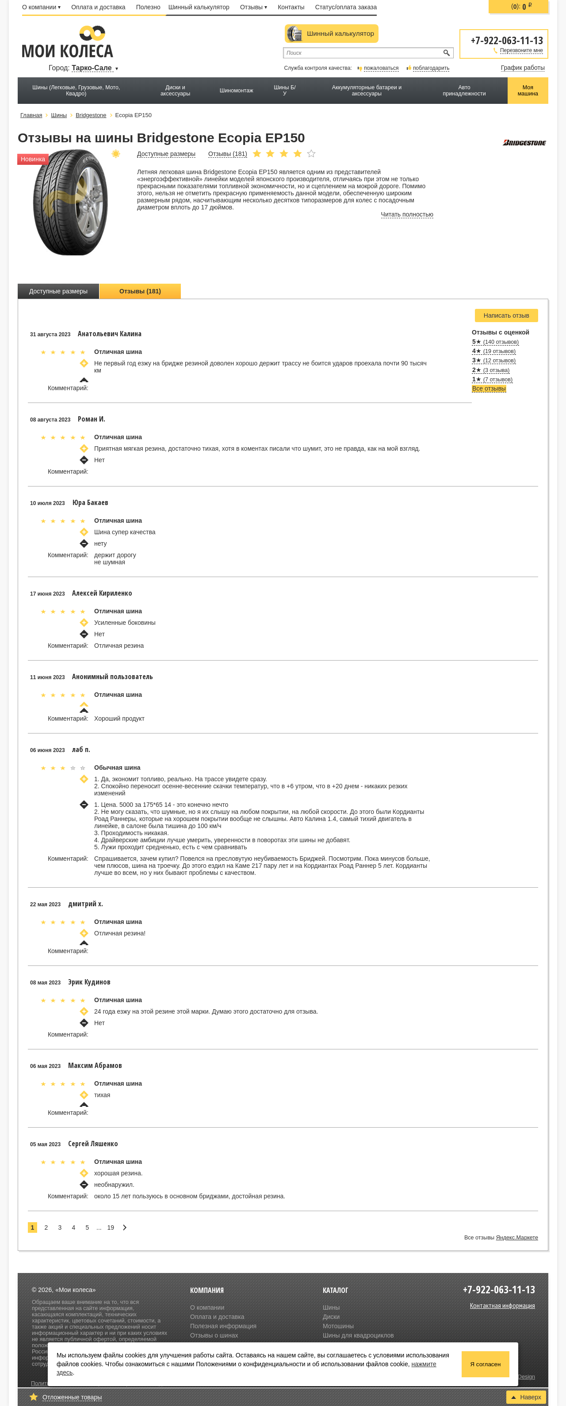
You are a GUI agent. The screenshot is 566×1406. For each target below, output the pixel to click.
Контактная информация (502, 1305)
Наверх (526, 1397)
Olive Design (519, 1377)
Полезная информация (223, 1326)
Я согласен (485, 1364)
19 (110, 1227)
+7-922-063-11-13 (507, 39)
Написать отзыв (506, 315)
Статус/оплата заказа (346, 7)
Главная (31, 115)
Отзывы (253, 7)
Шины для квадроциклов (358, 1335)
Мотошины (338, 1326)
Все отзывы (489, 388)
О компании (41, 7)
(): (521, 6)
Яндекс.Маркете (517, 1238)
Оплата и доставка (98, 7)
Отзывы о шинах (214, 1335)
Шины (331, 1307)
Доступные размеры (58, 291)
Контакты (291, 7)
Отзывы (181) (140, 291)
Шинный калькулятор (198, 7)
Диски (331, 1316)
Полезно (148, 7)
